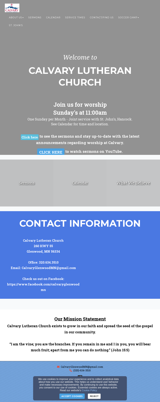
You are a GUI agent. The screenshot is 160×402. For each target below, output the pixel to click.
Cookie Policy (89, 390)
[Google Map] (122, 265)
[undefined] (26, 183)
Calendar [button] (53, 18)
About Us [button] (16, 18)
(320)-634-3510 (82, 370)
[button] (30, 137)
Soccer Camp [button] (128, 18)
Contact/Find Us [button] (102, 18)
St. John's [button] (16, 26)
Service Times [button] (75, 18)
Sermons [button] (34, 18)
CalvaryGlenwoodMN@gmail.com (82, 366)
